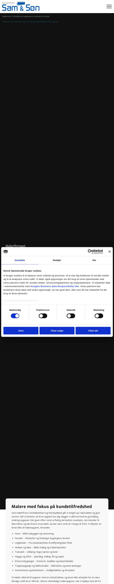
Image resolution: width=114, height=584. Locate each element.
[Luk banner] (110, 252)
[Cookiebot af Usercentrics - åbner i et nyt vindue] (90, 251)
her (36, 300)
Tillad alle (93, 330)
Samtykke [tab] (20, 260)
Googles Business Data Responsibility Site (54, 286)
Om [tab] (94, 260)
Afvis (21, 330)
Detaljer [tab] (57, 260)
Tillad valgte (57, 330)
